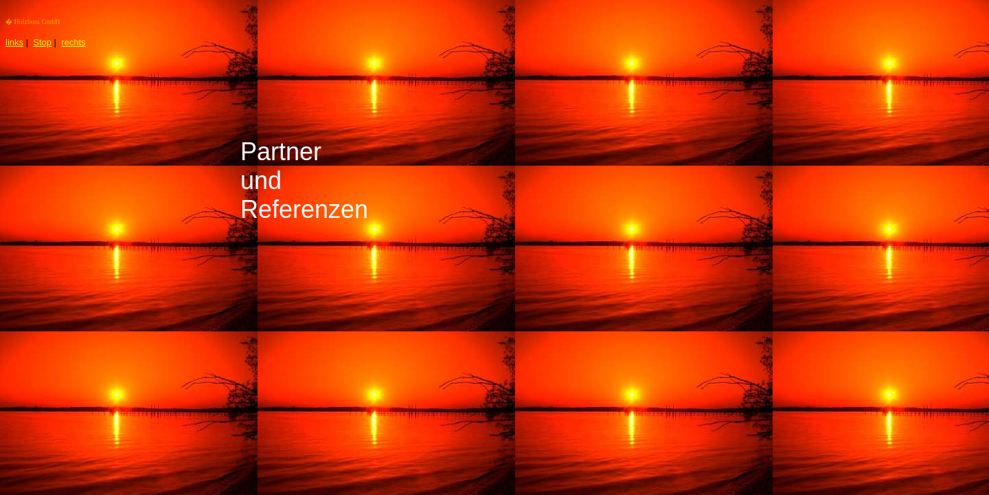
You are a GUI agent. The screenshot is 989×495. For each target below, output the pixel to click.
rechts (73, 42)
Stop (42, 42)
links (14, 42)
